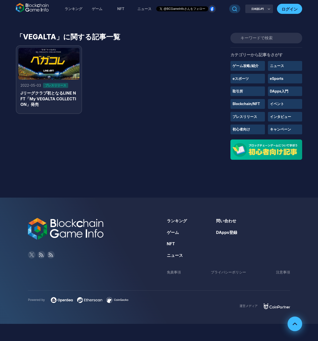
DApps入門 (279, 91)
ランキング (73, 9)
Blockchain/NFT (246, 104)
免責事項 (174, 272)
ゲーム (97, 9)
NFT (120, 9)
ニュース (277, 66)
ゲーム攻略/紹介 (245, 66)
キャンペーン (280, 129)
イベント (277, 104)
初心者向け (241, 129)
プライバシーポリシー (228, 272)
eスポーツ (240, 78)
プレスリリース (244, 116)
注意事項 (283, 272)
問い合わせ (226, 220)
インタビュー (280, 116)
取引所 (237, 91)
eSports (277, 78)
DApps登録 (226, 232)
